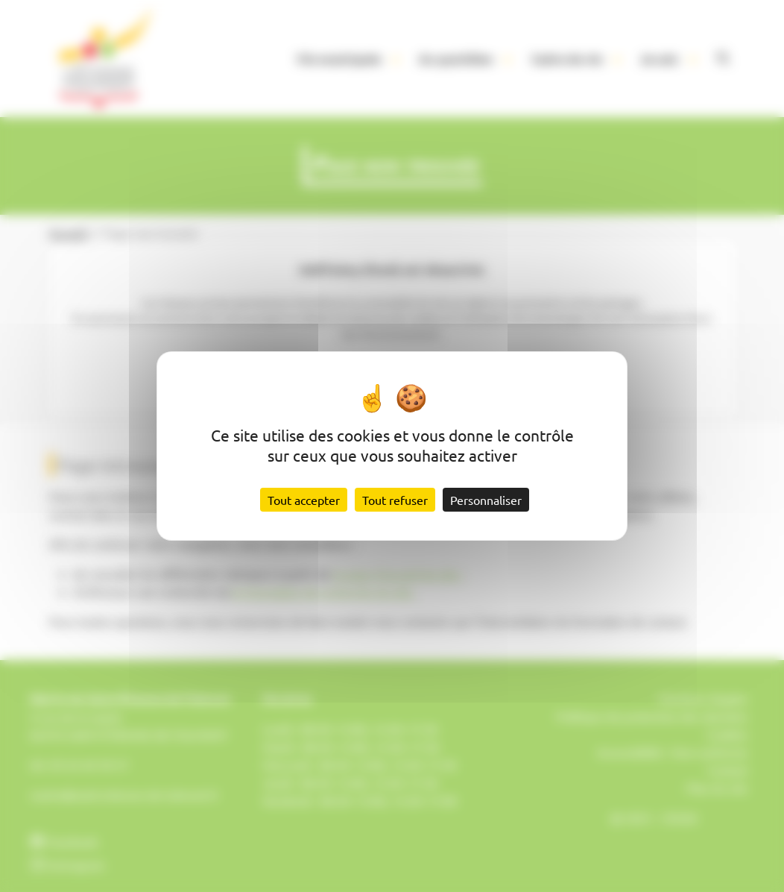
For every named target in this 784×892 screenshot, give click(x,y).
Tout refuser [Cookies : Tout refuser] (395, 499)
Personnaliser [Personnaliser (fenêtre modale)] (486, 499)
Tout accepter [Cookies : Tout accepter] (304, 499)
